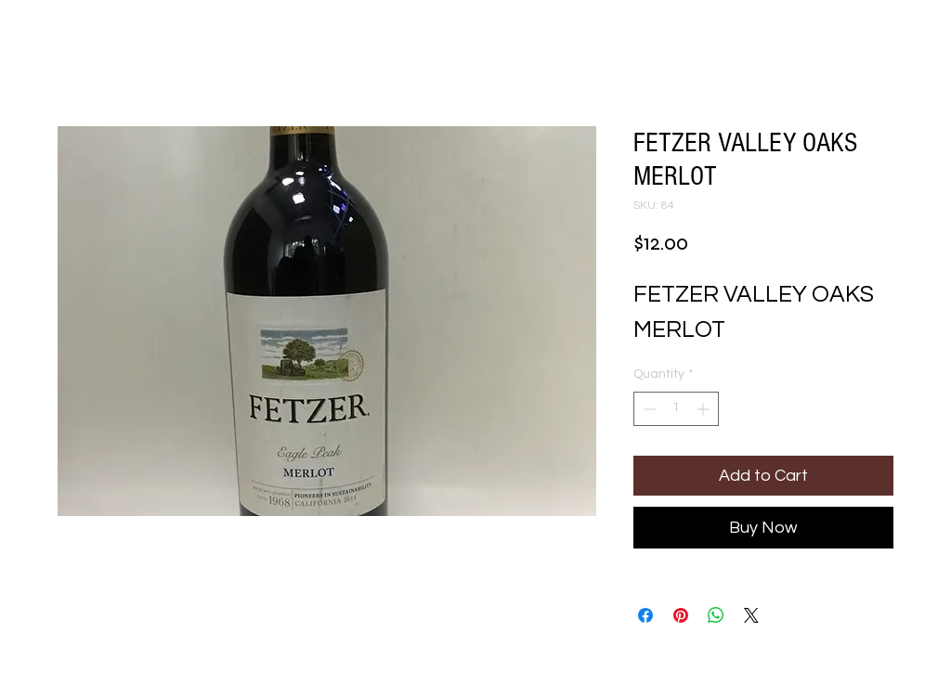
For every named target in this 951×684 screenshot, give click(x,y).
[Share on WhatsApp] (716, 615)
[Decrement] (647, 409)
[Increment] (704, 409)
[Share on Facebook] (645, 615)
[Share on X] (751, 615)
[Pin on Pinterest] (681, 615)
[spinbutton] (676, 409)
